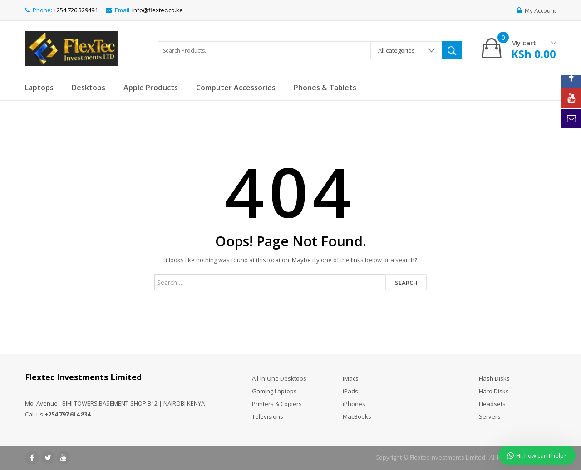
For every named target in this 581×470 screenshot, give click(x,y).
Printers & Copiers (277, 404)
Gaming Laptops (274, 391)
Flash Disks (494, 378)
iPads (350, 391)
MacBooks (357, 416)
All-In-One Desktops (279, 378)
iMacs (351, 378)
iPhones (354, 404)
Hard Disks (494, 391)
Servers (490, 416)
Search (406, 283)
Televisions (267, 416)
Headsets (492, 404)
